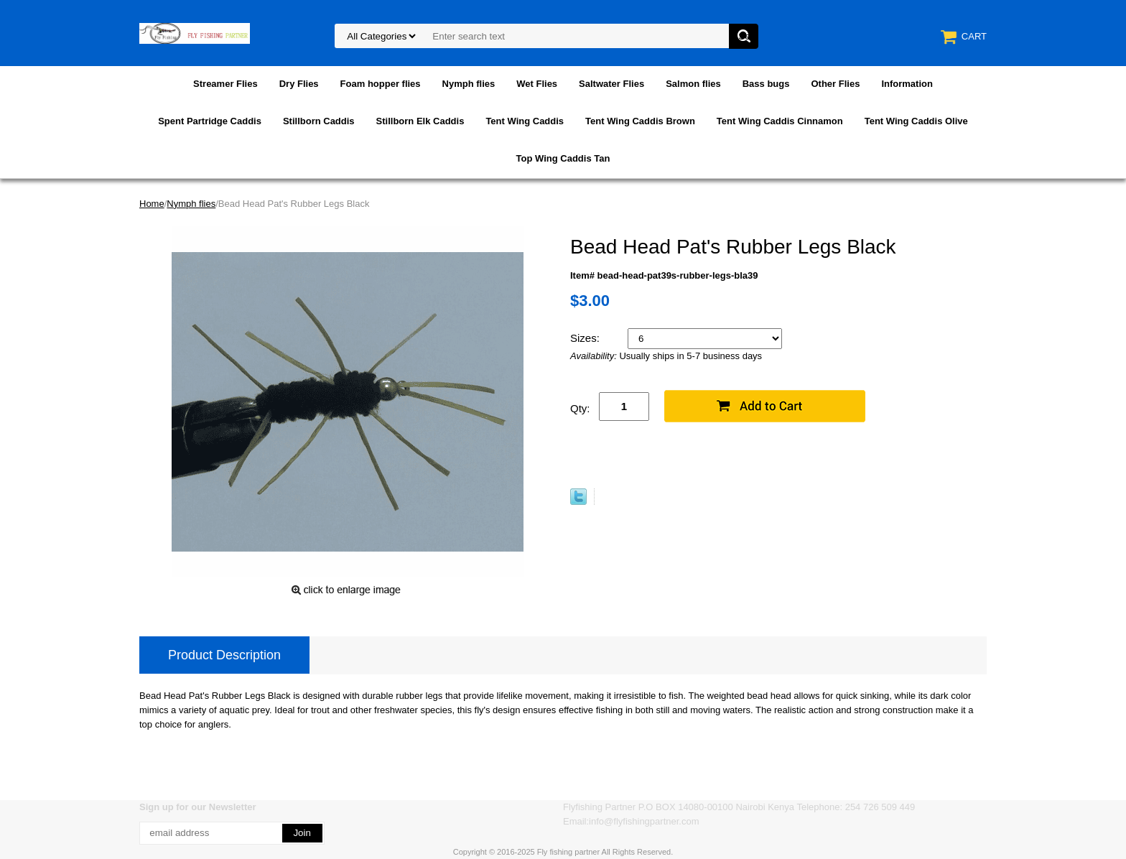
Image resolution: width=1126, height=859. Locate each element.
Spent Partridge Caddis (209, 121)
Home (151, 203)
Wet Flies (536, 83)
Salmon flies (693, 83)
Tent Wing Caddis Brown (640, 121)
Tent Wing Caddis (524, 121)
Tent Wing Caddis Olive (916, 121)
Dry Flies (299, 83)
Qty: (580, 408)
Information (907, 83)
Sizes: (586, 338)
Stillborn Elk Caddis (420, 121)
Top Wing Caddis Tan (563, 158)
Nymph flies (468, 83)
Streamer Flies (225, 83)
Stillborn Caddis (319, 121)
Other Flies (835, 83)
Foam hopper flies (380, 83)
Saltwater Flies (611, 83)
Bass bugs (766, 83)
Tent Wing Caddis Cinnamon (780, 121)
